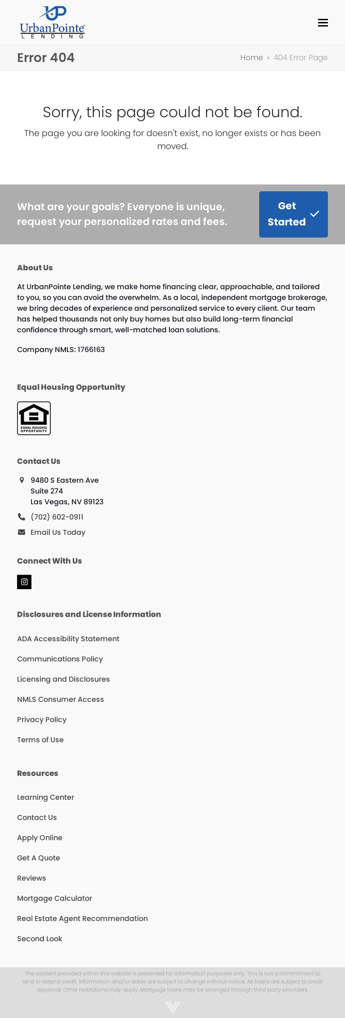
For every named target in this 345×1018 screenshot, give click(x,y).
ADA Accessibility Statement (68, 639)
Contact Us (37, 817)
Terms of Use (40, 740)
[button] (323, 22)
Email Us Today (58, 532)
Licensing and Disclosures (63, 679)
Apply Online (39, 838)
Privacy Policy (41, 719)
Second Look (39, 939)
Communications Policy (60, 659)
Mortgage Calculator (54, 898)
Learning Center (45, 797)
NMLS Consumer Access (60, 699)
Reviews (31, 878)
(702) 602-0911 (57, 517)
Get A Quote (38, 858)
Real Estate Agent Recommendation (82, 918)
